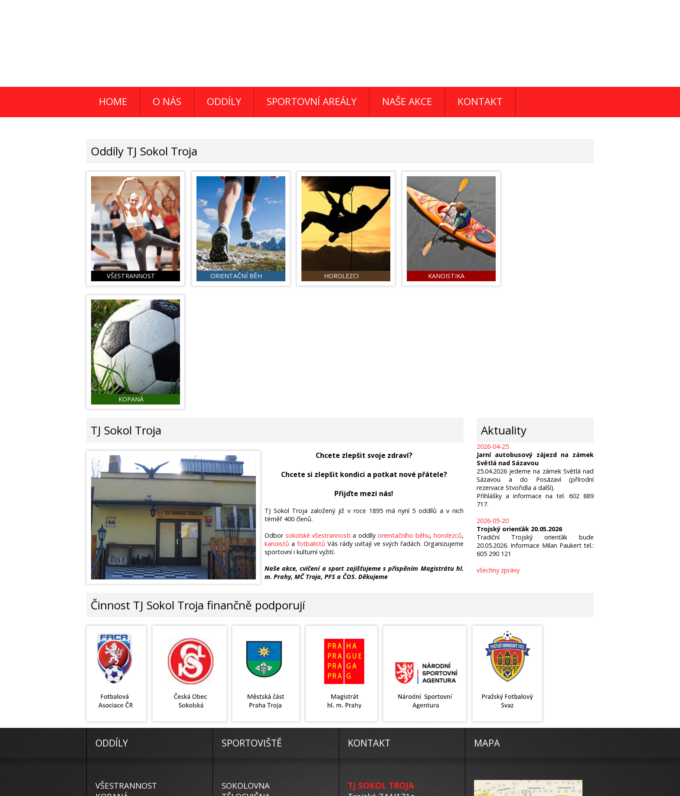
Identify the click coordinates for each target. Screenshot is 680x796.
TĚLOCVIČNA (246, 671)
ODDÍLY (224, 101)
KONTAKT (480, 101)
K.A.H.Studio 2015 (327, 790)
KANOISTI (113, 682)
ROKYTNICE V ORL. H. (262, 703)
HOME (113, 101)
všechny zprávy (498, 445)
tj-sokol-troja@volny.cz (391, 703)
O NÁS (167, 101)
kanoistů (277, 418)
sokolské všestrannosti (318, 410)
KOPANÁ (111, 671)
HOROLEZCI (117, 703)
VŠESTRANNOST (126, 660)
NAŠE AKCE (407, 101)
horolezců (448, 410)
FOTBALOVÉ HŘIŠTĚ (259, 682)
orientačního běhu (404, 410)
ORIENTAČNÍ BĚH (128, 692)
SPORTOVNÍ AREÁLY (311, 101)
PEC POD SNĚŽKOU (258, 692)
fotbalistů (312, 418)
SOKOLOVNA (246, 660)
